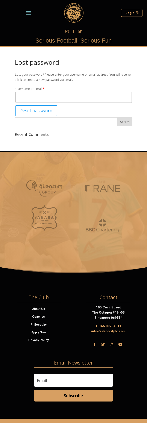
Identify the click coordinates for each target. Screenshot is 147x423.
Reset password (36, 110)
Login (130, 13)
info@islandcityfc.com (108, 331)
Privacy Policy (38, 340)
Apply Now (38, 332)
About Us (38, 309)
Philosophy (38, 324)
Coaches (38, 316)
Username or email (30, 89)
